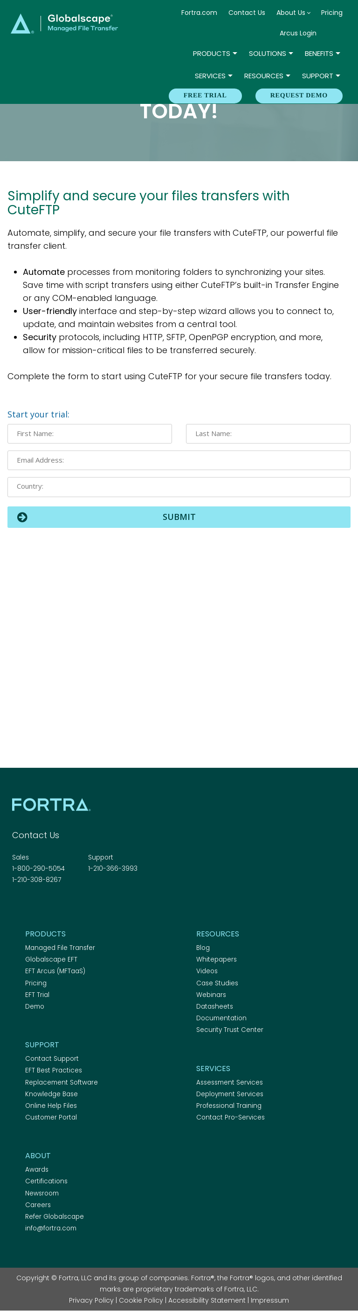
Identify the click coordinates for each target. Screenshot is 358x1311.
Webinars (211, 994)
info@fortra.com (50, 1228)
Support (317, 76)
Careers (38, 1205)
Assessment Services (229, 1082)
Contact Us (246, 12)
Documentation (221, 1018)
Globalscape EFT (51, 959)
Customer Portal (51, 1117)
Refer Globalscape (54, 1216)
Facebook (17, 905)
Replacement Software (61, 1082)
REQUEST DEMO (299, 95)
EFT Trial (37, 994)
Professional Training (229, 1105)
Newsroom (42, 1193)
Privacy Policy (91, 1300)
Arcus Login (298, 33)
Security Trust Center (229, 1029)
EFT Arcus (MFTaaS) (55, 971)
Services (210, 76)
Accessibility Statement (207, 1300)
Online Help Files (51, 1105)
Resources (263, 76)
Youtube (83, 905)
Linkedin (50, 905)
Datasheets (214, 1006)
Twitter (34, 905)
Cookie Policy (141, 1300)
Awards (36, 1169)
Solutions (267, 53)
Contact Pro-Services (230, 1117)
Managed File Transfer (60, 947)
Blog (203, 947)
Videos (207, 971)
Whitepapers (216, 959)
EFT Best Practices (53, 1070)
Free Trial (205, 95)
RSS (66, 905)
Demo (34, 1006)
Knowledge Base (51, 1094)
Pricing (332, 12)
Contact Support (52, 1058)
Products (211, 53)
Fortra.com (199, 12)
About (38, 1155)
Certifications (46, 1181)
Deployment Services (229, 1094)
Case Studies (217, 983)
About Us (290, 12)
